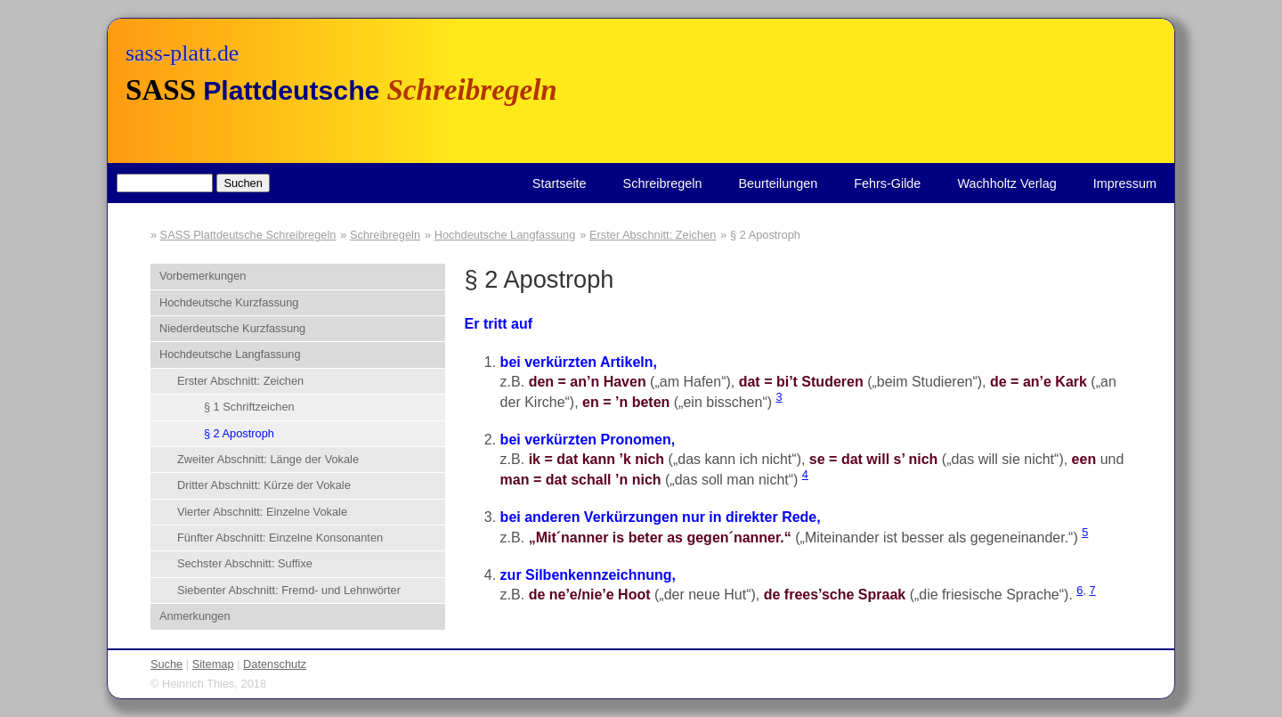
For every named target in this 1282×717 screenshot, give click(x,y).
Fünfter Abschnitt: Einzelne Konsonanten (280, 537)
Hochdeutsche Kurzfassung (229, 302)
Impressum (1124, 183)
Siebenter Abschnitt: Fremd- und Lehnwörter (289, 590)
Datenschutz (274, 664)
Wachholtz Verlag (1006, 183)
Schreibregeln (662, 183)
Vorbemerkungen (202, 275)
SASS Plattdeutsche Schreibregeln (248, 234)
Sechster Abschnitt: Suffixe (244, 563)
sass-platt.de (182, 53)
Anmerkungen (195, 616)
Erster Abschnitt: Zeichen (652, 234)
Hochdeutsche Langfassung (505, 234)
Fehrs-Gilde (887, 183)
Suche (166, 664)
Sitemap (213, 664)
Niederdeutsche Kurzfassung (232, 328)
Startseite (559, 183)
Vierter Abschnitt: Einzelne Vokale (262, 511)
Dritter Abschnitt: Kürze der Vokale (264, 485)
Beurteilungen (777, 183)
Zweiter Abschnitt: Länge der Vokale (268, 459)
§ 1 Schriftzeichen (249, 406)
